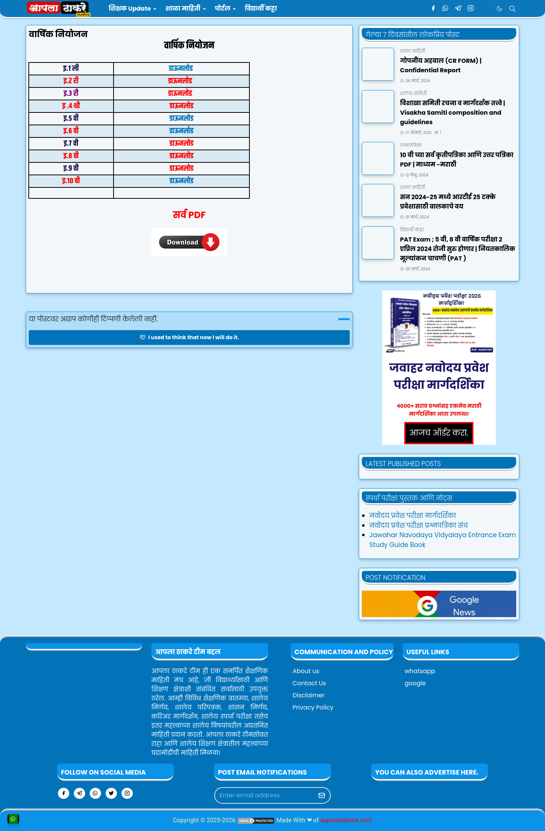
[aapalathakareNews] (439, 603)
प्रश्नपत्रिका (411, 145)
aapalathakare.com (346, 820)
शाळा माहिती (412, 51)
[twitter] (111, 793)
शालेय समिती (413, 93)
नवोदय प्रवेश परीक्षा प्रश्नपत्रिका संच (418, 525)
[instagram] (470, 9)
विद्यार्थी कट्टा (412, 229)
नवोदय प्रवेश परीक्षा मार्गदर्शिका (412, 515)
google (415, 683)
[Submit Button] (321, 795)
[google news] (483, 9)
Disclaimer (308, 695)
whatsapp (420, 671)
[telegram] (458, 9)
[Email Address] (264, 795)
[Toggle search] (512, 9)
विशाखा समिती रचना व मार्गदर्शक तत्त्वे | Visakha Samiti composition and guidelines (452, 112)
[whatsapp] (445, 9)
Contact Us (309, 683)
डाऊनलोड (181, 69)
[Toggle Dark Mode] (499, 8)
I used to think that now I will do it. (189, 337)
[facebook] (433, 9)
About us (306, 671)
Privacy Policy (313, 707)
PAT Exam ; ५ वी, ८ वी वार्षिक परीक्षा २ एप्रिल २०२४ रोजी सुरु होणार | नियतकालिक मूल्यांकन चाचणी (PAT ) (457, 249)
